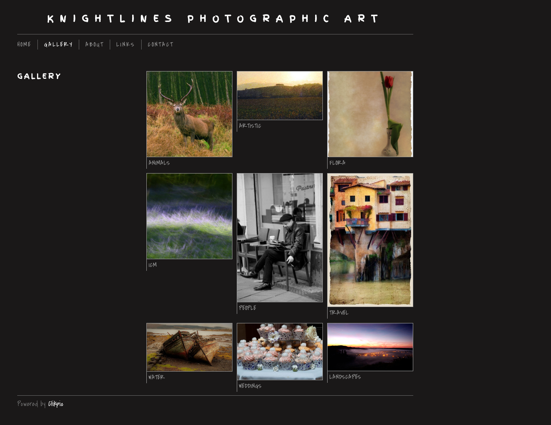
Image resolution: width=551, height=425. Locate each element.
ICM (153, 265)
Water (157, 377)
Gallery (58, 44)
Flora (337, 163)
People (247, 308)
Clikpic (55, 404)
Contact (160, 44)
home (24, 44)
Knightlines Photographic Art (215, 18)
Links (125, 44)
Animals (159, 163)
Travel (339, 313)
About (94, 44)
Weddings (250, 386)
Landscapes (345, 377)
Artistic (250, 126)
